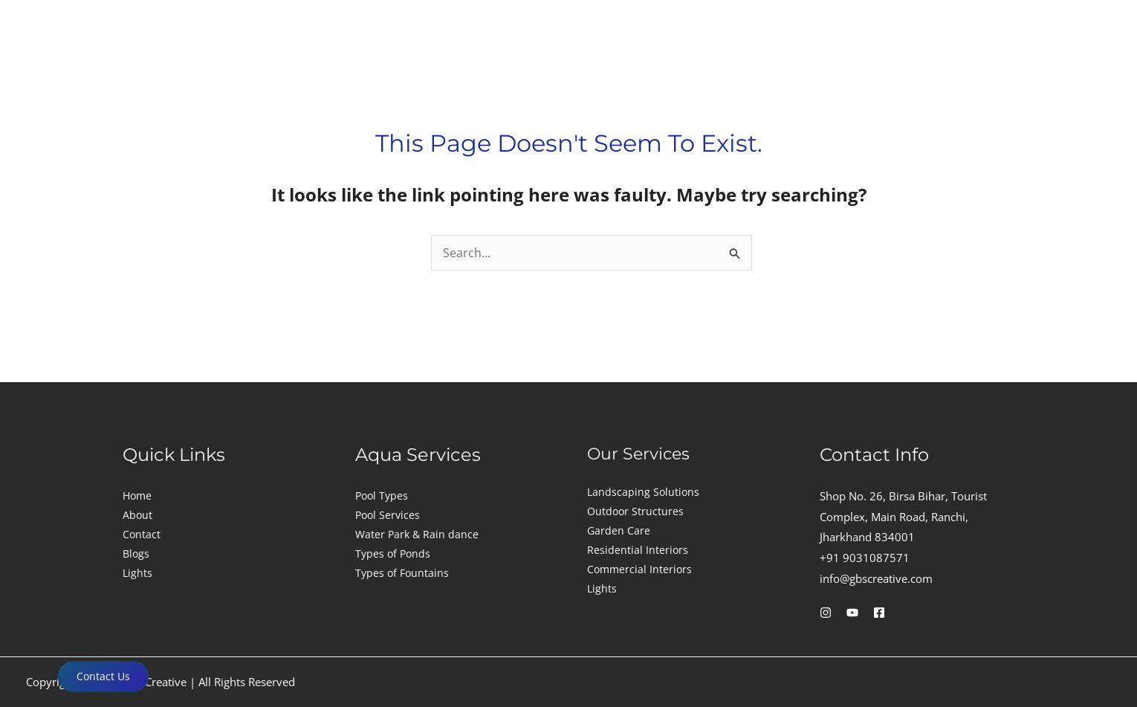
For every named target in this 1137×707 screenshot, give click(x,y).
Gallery (952, 66)
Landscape (596, 66)
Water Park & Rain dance (417, 534)
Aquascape (704, 66)
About (878, 66)
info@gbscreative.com (876, 578)
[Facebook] (879, 613)
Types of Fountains (402, 573)
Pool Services (387, 515)
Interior (499, 66)
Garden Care (618, 530)
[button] (398, 66)
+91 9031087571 (865, 557)
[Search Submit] (735, 256)
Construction (395, 66)
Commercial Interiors (639, 569)
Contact (1031, 66)
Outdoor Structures (635, 511)
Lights (799, 66)
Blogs (136, 553)
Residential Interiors (637, 550)
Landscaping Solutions (643, 492)
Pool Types (381, 495)
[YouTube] (852, 613)
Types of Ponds (392, 553)
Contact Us (103, 676)
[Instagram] (826, 613)
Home (137, 495)
